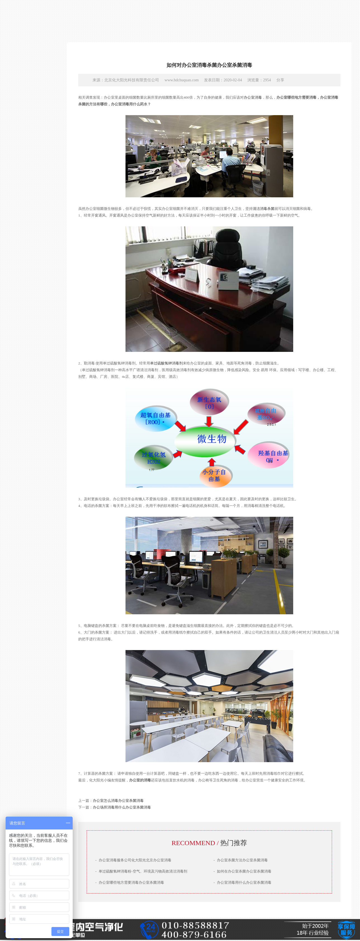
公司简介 (29, 485)
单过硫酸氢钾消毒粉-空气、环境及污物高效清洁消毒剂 (141, 871)
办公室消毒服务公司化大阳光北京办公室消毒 (133, 860)
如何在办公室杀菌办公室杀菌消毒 (242, 871)
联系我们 (29, 526)
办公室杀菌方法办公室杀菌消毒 (241, 860)
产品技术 (29, 496)
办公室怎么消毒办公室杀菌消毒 (118, 800)
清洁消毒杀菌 (263, 209)
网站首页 (29, 475)
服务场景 (29, 516)
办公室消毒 (253, 97)
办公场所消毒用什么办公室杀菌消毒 (122, 807)
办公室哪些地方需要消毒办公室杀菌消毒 (129, 882)
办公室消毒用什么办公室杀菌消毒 (242, 882)
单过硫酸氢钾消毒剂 (166, 363)
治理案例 (29, 506)
